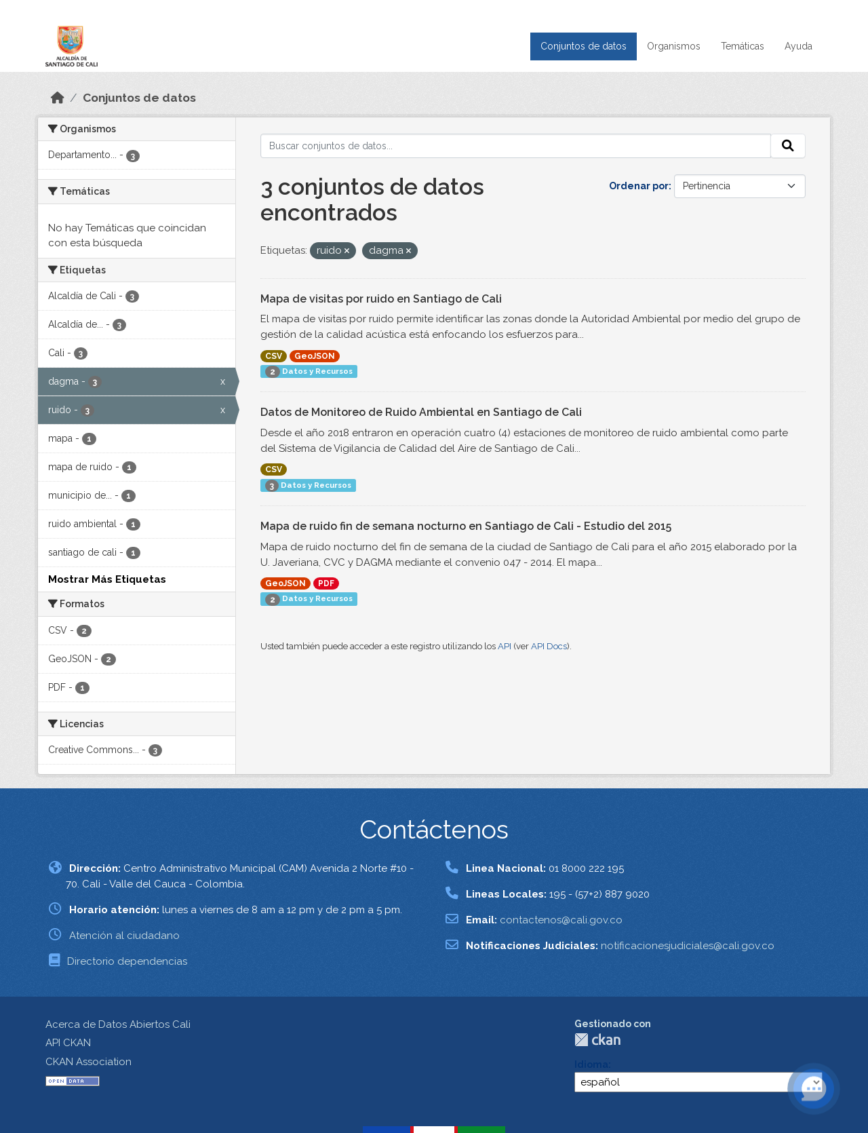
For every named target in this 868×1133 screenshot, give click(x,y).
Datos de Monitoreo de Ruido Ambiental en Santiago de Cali (421, 412)
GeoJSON (314, 356)
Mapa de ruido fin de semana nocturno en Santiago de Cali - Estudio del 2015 (465, 526)
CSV (273, 356)
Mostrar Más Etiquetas (107, 579)
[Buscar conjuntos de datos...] (515, 146)
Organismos (674, 46)
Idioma (591, 1064)
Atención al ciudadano (124, 935)
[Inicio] (57, 97)
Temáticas (742, 46)
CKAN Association (88, 1062)
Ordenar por (639, 185)
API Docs (549, 646)
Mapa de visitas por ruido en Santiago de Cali (381, 298)
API (504, 646)
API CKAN (68, 1043)
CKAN (597, 1040)
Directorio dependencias (127, 961)
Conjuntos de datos (583, 46)
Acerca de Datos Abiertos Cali (118, 1024)
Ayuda (798, 46)
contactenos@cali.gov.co (561, 920)
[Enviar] (788, 146)
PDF (326, 583)
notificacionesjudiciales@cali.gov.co (687, 946)
